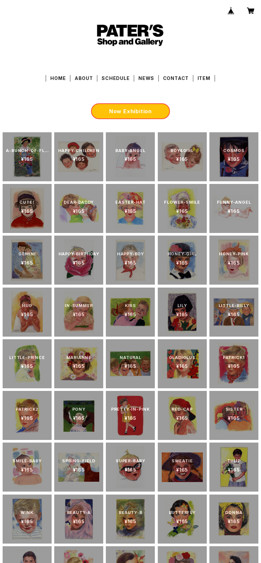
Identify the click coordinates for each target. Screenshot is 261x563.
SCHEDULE (116, 78)
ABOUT (84, 78)
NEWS (146, 78)
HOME (58, 78)
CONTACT (176, 78)
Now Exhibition (130, 111)
